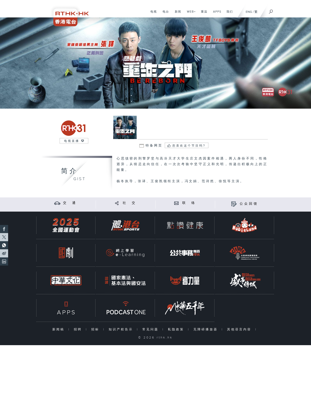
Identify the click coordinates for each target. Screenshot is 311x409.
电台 (164, 13)
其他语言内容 (240, 329)
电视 (152, 13)
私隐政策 (177, 329)
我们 (228, 13)
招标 (96, 329)
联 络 (189, 203)
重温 (202, 13)
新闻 (176, 13)
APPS (215, 13)
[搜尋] (271, 10)
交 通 (70, 203)
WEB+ (190, 13)
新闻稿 (59, 329)
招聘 (79, 329)
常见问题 (151, 329)
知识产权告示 (122, 329)
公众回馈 (249, 204)
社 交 (129, 203)
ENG (249, 12)
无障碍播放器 (206, 329)
